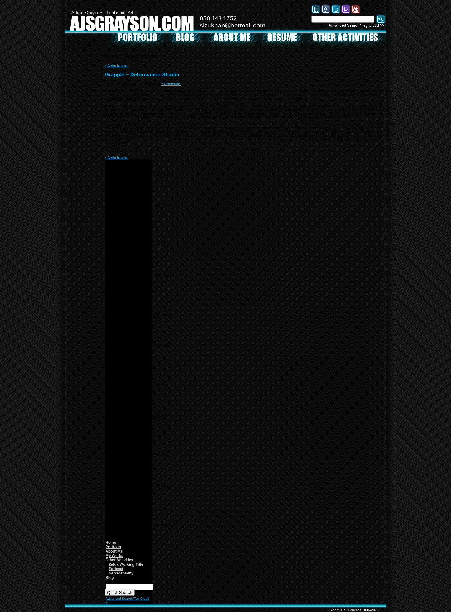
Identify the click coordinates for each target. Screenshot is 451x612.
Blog (110, 577)
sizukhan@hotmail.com (233, 25)
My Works (114, 555)
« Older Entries (116, 65)
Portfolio (113, 547)
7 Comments (170, 84)
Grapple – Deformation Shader (142, 74)
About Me (114, 551)
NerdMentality (121, 573)
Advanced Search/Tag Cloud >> (356, 25)
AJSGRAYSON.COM (132, 23)
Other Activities (119, 560)
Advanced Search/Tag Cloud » (127, 600)
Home (111, 542)
